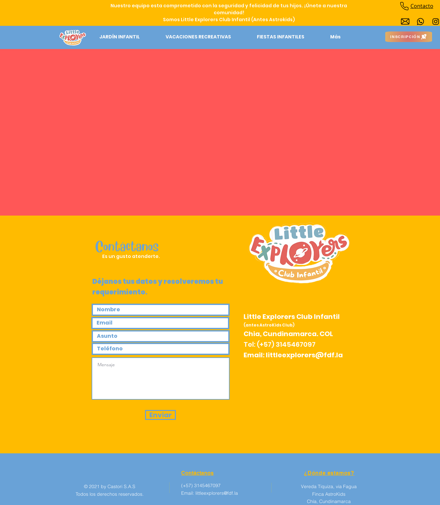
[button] (119, 36)
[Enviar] (160, 415)
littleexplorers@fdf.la (304, 355)
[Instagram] (435, 21)
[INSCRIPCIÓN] (408, 36)
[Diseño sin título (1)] (405, 21)
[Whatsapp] (420, 21)
